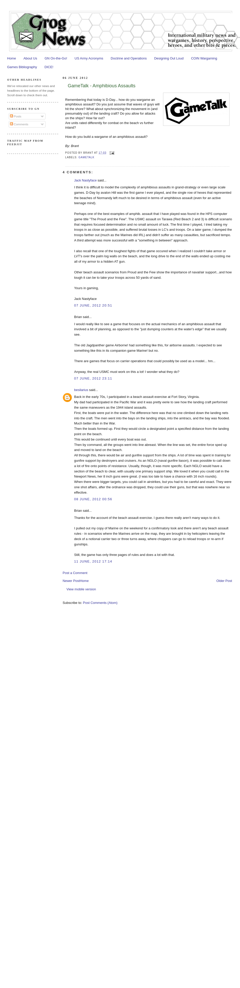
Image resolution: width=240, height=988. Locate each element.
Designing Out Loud (169, 58)
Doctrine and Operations (129, 58)
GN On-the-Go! (55, 58)
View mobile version (81, 589)
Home (11, 58)
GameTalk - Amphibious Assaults (101, 85)
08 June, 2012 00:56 (93, 499)
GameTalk (86, 157)
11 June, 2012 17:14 (93, 561)
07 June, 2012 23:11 (93, 378)
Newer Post (71, 581)
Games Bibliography (22, 67)
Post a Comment (75, 573)
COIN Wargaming (204, 58)
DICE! (48, 67)
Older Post (224, 581)
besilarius (81, 390)
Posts (15, 116)
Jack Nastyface (85, 180)
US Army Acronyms (89, 58)
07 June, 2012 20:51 (93, 305)
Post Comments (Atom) (100, 603)
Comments (19, 124)
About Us (30, 58)
